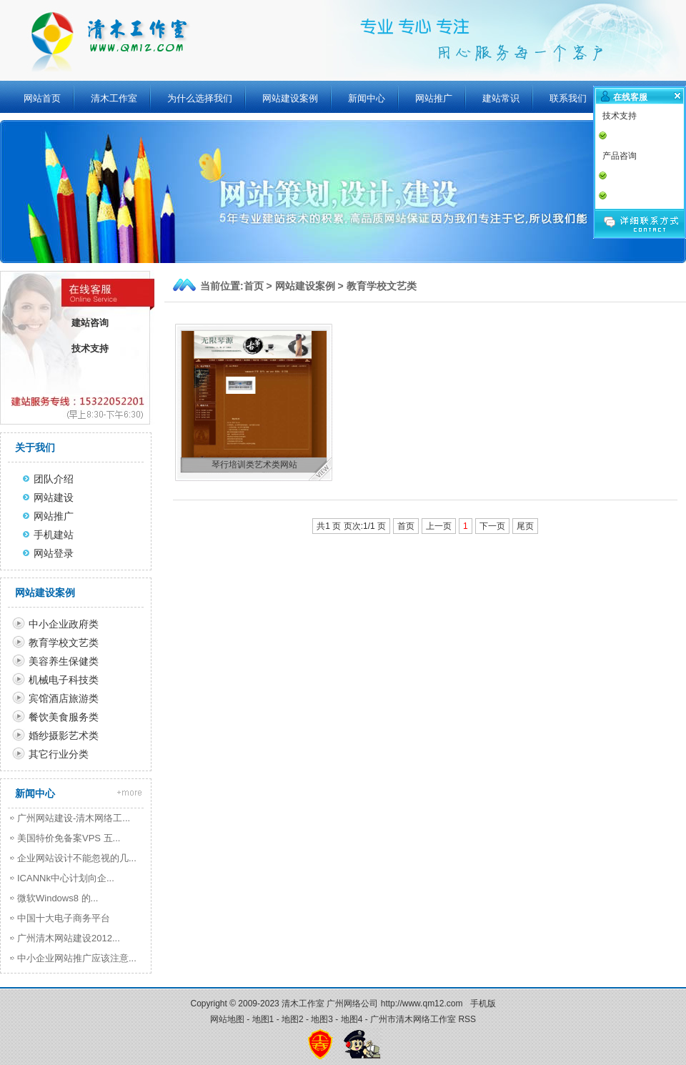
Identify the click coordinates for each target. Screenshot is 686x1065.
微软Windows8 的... (57, 898)
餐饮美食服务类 (64, 717)
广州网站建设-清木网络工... (73, 818)
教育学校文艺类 (382, 286)
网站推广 (433, 98)
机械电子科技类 (64, 679)
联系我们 (568, 98)
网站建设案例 (290, 98)
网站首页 (42, 98)
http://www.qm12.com (422, 1004)
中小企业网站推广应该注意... (76, 958)
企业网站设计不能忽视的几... (76, 858)
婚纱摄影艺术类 (64, 735)
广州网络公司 (352, 1004)
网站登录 (54, 553)
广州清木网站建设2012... (68, 938)
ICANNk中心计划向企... (65, 878)
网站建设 (54, 497)
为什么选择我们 (199, 98)
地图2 (293, 1019)
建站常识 (501, 98)
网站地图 (227, 1019)
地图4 (352, 1019)
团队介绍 (54, 479)
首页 (254, 286)
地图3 (322, 1019)
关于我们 (35, 447)
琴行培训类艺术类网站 (254, 465)
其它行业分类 (59, 754)
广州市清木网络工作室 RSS (423, 1019)
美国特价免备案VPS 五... (68, 838)
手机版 (483, 1004)
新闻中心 (366, 98)
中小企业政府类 (64, 624)
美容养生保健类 (64, 661)
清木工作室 (114, 98)
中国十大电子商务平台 (63, 918)
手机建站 (54, 534)
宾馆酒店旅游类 (64, 698)
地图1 (263, 1019)
